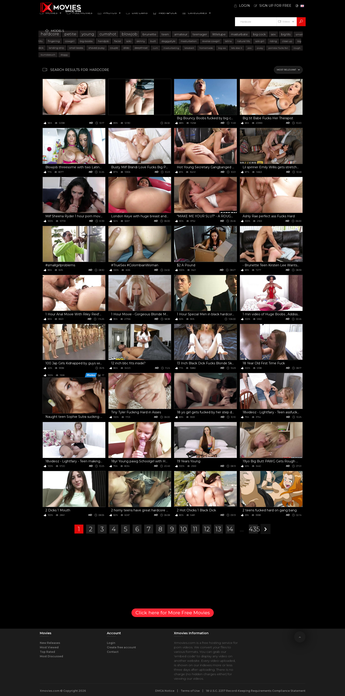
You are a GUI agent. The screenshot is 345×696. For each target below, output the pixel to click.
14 (230, 529)
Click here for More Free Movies (172, 612)
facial (117, 41)
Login (111, 643)
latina (228, 41)
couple (114, 47)
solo (128, 41)
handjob (103, 41)
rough (297, 48)
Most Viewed (49, 647)
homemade (206, 48)
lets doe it (236, 48)
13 (218, 529)
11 (195, 529)
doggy (64, 54)
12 (207, 529)
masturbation (189, 41)
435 (253, 529)
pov (250, 48)
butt (153, 41)
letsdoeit (189, 48)
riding (273, 41)
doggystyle (168, 41)
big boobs (86, 41)
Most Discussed (51, 656)
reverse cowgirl (211, 41)
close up (287, 41)
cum (155, 48)
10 (183, 529)
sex (273, 34)
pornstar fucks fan (278, 48)
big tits (285, 34)
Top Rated (47, 651)
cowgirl (69, 41)
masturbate (239, 34)
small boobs (76, 47)
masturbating (171, 48)
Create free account (121, 647)
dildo (126, 47)
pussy (260, 48)
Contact (113, 651)
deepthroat (141, 47)
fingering (54, 41)
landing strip (56, 47)
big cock (259, 34)
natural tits (243, 41)
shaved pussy (97, 47)
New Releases (50, 643)
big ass (222, 48)
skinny (141, 41)
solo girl (259, 41)
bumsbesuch (48, 54)
